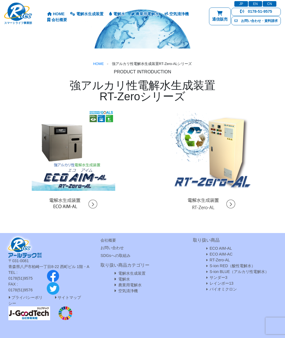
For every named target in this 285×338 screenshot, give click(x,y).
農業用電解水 (145, 14)
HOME (56, 14)
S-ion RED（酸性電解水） (232, 266)
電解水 (117, 14)
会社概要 (57, 19)
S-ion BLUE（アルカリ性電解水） (239, 271)
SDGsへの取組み (115, 255)
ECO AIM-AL (221, 248)
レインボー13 (222, 283)
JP (241, 4)
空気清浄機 (176, 14)
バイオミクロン (223, 289)
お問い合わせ (112, 248)
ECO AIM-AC (221, 254)
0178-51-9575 (256, 11)
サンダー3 (218, 277)
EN (255, 4)
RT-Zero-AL (220, 260)
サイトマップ (69, 297)
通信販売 (220, 17)
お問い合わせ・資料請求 (256, 21)
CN (269, 4)
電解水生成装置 (87, 14)
